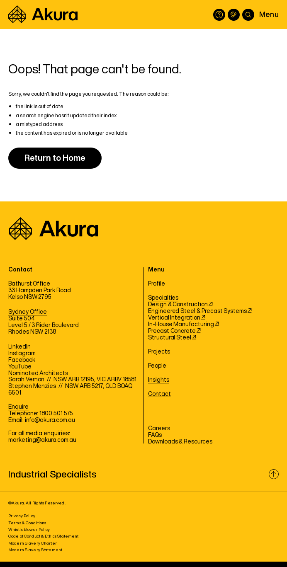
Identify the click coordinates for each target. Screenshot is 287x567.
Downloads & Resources (180, 442)
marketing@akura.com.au (42, 440)
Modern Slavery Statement (35, 549)
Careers (159, 428)
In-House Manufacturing (183, 324)
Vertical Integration (176, 318)
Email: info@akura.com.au (41, 420)
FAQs (155, 435)
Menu (269, 14)
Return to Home (54, 157)
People (157, 366)
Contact (159, 394)
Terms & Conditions (27, 523)
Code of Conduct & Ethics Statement (43, 536)
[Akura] (43, 14)
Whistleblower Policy (29, 529)
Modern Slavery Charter (32, 543)
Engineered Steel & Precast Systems (200, 311)
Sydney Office (27, 312)
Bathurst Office (29, 284)
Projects (159, 352)
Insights (158, 380)
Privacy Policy (21, 516)
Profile (156, 284)
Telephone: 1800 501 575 (40, 413)
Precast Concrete (174, 331)
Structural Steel (172, 337)
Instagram (22, 353)
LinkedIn (19, 347)
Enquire (18, 407)
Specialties (163, 298)
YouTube (20, 366)
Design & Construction (180, 304)
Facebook (21, 360)
